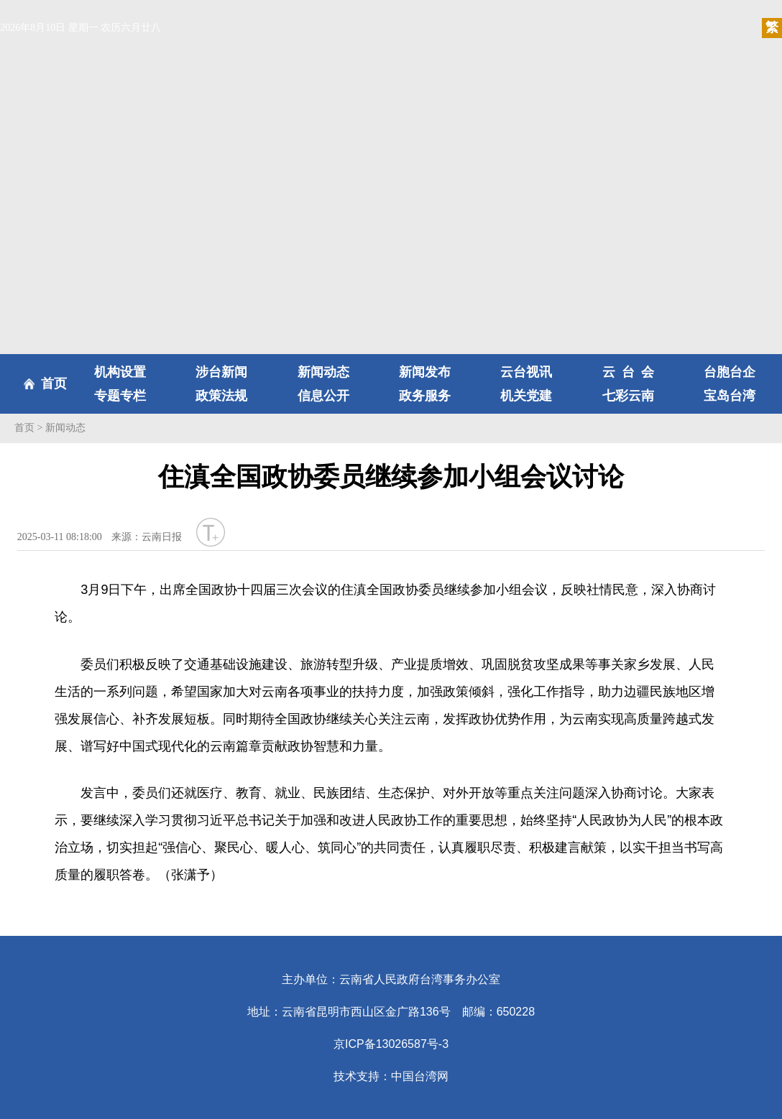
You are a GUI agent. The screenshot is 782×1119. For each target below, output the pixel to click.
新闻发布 (425, 372)
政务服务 (425, 396)
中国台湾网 (419, 1076)
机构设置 (120, 372)
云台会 (628, 372)
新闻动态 (323, 372)
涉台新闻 (221, 372)
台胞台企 (729, 372)
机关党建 (526, 396)
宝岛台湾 (729, 396)
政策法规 (221, 396)
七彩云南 (628, 396)
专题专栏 (120, 396)
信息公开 (323, 396)
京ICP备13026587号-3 (391, 1044)
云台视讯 (526, 372)
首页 (54, 383)
